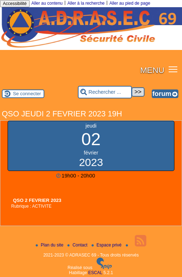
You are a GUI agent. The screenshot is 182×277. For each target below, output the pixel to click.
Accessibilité (15, 3)
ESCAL (95, 272)
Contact (78, 245)
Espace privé (107, 245)
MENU (152, 70)
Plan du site (50, 245)
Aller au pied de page (129, 3)
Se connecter (27, 93)
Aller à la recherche (86, 3)
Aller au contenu (47, 3)
